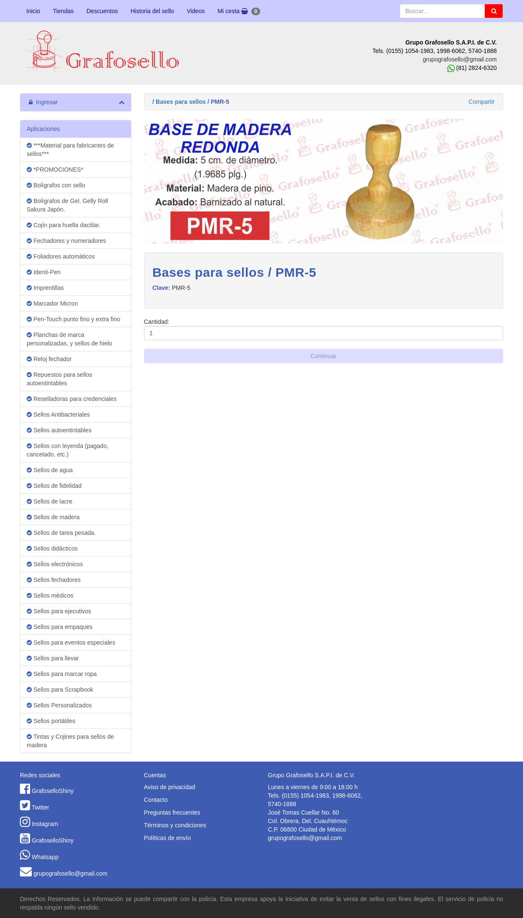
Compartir (482, 101)
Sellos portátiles (51, 721)
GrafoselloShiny (53, 790)
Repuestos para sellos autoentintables (59, 379)
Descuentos (102, 11)
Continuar (324, 356)
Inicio (33, 11)
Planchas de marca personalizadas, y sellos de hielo (69, 339)
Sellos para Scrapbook (60, 689)
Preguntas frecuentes (172, 812)
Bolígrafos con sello (56, 185)
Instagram (45, 824)
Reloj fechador (49, 359)
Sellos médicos (50, 595)
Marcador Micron (52, 303)
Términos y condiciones (175, 825)
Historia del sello (152, 11)
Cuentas (155, 775)
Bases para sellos (181, 101)
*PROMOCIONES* (55, 169)
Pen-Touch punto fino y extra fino (73, 319)
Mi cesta (238, 11)
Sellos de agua (50, 470)
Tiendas (63, 11)
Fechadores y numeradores (66, 240)
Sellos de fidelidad (54, 485)
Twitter (40, 807)
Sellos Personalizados (59, 705)
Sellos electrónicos (55, 564)
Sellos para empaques (59, 626)
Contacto (156, 799)
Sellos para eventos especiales (71, 642)
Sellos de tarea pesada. (61, 532)
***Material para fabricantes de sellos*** (70, 149)
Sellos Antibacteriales (58, 414)
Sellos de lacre (49, 501)
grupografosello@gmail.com (460, 59)
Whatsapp (45, 857)
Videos (196, 11)
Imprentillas (45, 287)
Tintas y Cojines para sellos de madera (70, 740)
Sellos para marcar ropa (62, 673)
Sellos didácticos (52, 548)
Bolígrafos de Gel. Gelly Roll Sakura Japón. (67, 205)
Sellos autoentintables (59, 430)
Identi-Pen (44, 272)
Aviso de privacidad (169, 787)
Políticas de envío (167, 838)
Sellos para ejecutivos (59, 611)
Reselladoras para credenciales (72, 398)
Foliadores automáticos (61, 256)
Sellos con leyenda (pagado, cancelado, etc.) (67, 450)
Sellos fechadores (54, 579)
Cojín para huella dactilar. (63, 225)
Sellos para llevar (53, 658)
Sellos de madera (53, 517)
